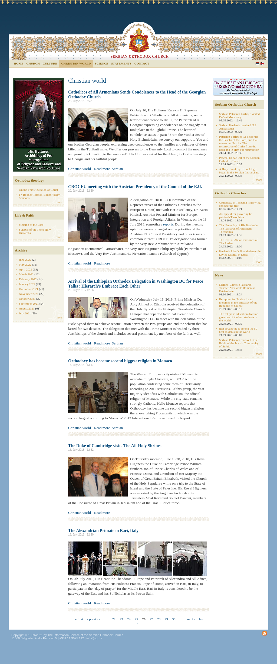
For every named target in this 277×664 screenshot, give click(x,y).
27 (151, 619)
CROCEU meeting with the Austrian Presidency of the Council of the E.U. (135, 186)
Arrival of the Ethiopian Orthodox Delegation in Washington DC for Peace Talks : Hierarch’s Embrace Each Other (135, 283)
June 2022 (25, 259)
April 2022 (25, 269)
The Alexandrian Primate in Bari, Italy (103, 530)
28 (158, 619)
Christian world (76, 63)
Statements (121, 63)
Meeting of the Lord (31, 224)
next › (191, 619)
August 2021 (27, 308)
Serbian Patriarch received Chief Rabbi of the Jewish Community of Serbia (239, 343)
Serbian (257, 63)
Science (101, 63)
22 (114, 619)
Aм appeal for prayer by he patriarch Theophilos (235, 215)
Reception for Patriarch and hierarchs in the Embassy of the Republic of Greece (238, 302)
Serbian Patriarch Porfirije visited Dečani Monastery (239, 115)
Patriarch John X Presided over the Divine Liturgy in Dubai (240, 253)
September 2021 (29, 303)
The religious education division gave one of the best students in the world (238, 317)
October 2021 (27, 298)
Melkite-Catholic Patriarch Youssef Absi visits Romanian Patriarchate (237, 288)
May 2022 (25, 264)
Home (18, 63)
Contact (141, 63)
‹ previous (94, 619)
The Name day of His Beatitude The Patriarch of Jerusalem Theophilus (238, 228)
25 (136, 619)
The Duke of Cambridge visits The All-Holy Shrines (114, 445)
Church (33, 63)
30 (173, 619)
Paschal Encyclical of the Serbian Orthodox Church (239, 159)
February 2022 (28, 279)
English (262, 63)
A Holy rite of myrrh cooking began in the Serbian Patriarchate (239, 170)
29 (166, 619)
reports (168, 224)
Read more (102, 169)
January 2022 (27, 284)
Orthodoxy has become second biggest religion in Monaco (120, 361)
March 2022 (26, 274)
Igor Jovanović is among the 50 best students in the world (238, 330)
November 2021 (28, 293)
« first (79, 619)
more (59, 202)
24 (128, 619)
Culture (50, 63)
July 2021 (25, 313)
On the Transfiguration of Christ (38, 189)
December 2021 (28, 289)
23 (121, 619)
